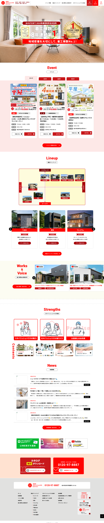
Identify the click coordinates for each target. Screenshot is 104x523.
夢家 (34, 500)
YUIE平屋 (35, 512)
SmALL (34, 510)
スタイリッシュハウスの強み (79, 3)
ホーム (19, 493)
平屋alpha (35, 507)
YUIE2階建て (36, 514)
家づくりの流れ (45, 500)
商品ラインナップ (56, 3)
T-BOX (34, 498)
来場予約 (20, 500)
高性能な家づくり (46, 495)
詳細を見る (17, 134)
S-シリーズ (35, 495)
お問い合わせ (61, 498)
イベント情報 (48, 3)
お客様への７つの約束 (47, 498)
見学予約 (30, 134)
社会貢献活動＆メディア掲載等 (64, 495)
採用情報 (60, 500)
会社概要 (60, 493)
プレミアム (35, 503)
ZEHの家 (35, 505)
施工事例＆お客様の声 (66, 3)
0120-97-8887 (52, 485)
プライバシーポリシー (63, 503)
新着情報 (20, 495)
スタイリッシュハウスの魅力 (48, 493)
